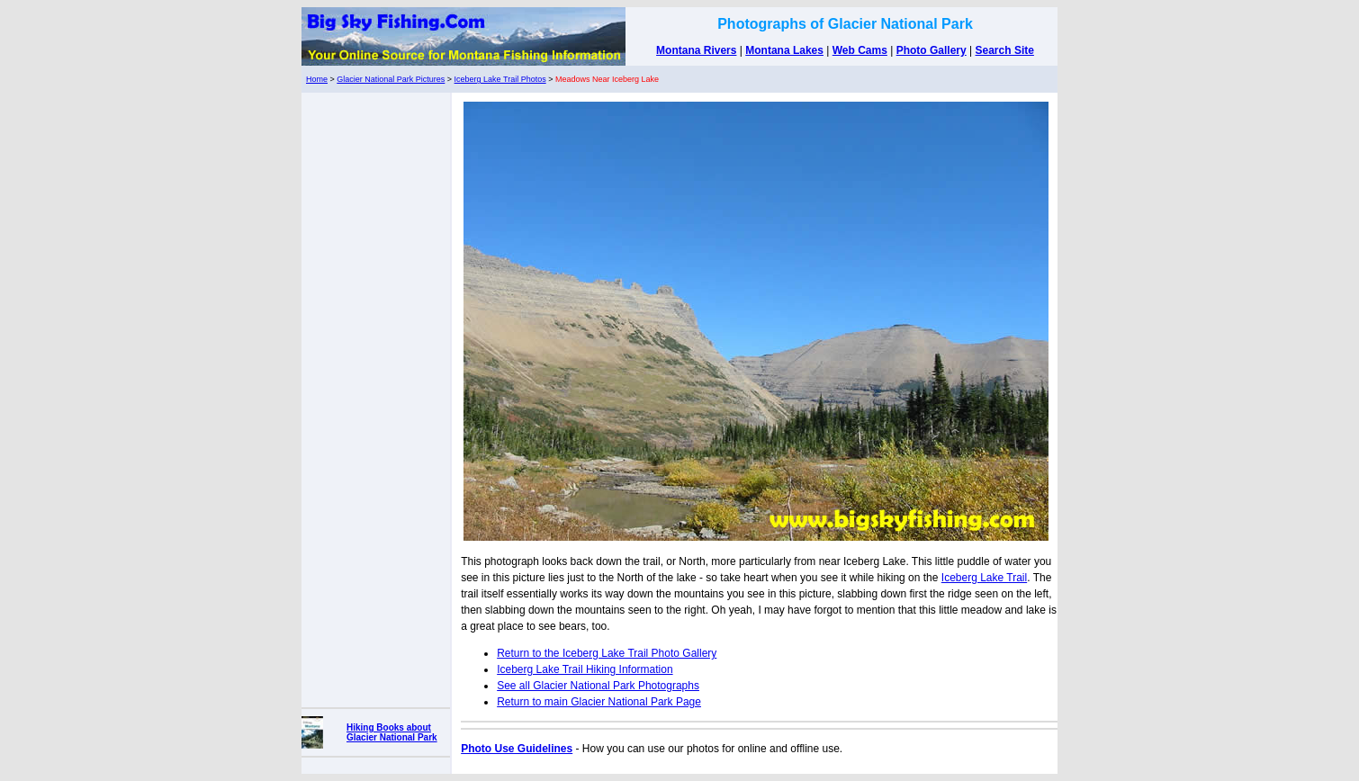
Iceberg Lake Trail (984, 577)
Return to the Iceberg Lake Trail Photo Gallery (606, 653)
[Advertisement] (376, 396)
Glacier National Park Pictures (391, 79)
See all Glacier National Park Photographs (598, 685)
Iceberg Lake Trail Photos (500, 79)
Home (317, 79)
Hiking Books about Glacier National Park (391, 732)
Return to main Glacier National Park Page (599, 702)
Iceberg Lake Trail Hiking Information (584, 669)
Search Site (1005, 50)
